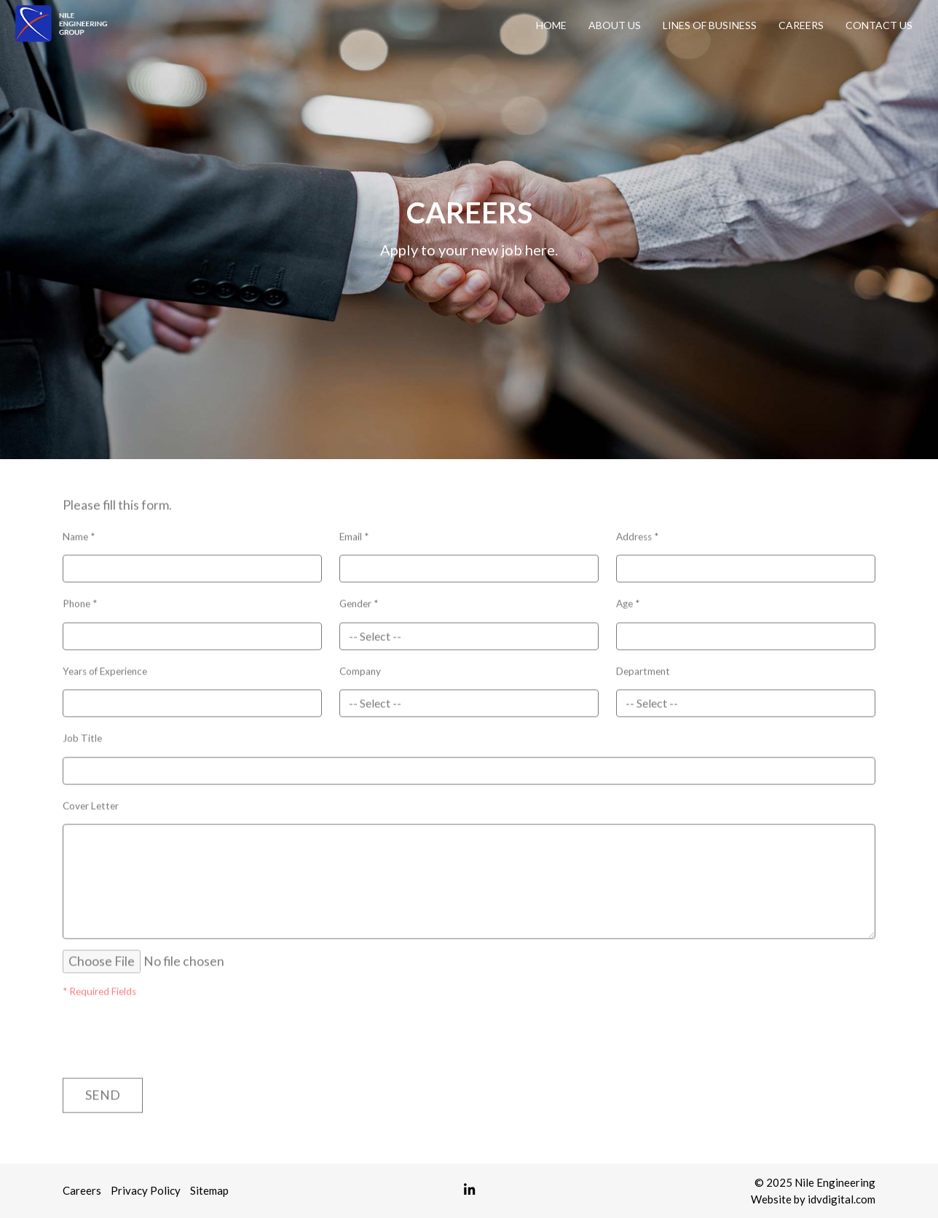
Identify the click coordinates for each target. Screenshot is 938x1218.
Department (643, 667)
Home (551, 25)
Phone (80, 599)
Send (102, 1091)
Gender (358, 599)
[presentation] (148, 1028)
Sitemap (209, 1190)
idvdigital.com (841, 1199)
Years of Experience (105, 667)
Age (627, 599)
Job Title (82, 734)
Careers (801, 25)
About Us (614, 25)
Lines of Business (710, 25)
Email (353, 532)
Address (637, 532)
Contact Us (879, 25)
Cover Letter (91, 802)
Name (79, 532)
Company (360, 667)
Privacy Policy (146, 1190)
